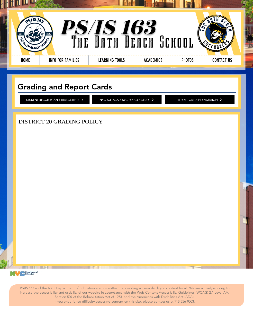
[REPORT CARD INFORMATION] (200, 99)
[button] (64, 60)
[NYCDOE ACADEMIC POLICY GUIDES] (127, 99)
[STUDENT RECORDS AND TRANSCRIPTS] (55, 99)
